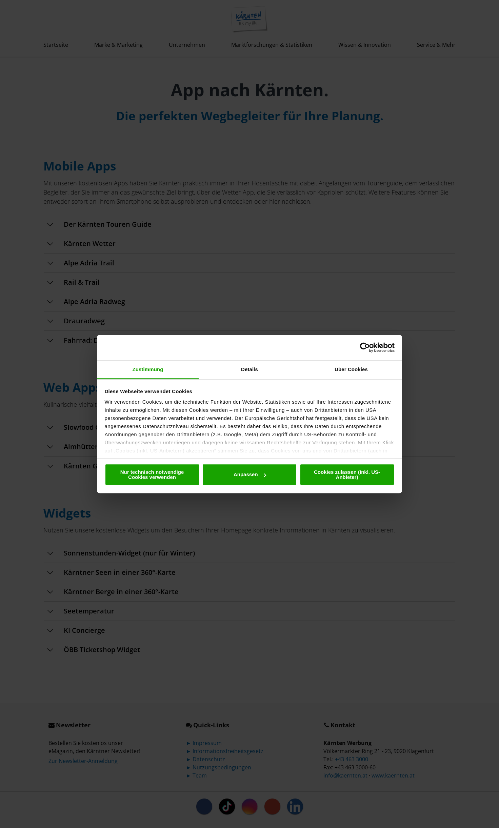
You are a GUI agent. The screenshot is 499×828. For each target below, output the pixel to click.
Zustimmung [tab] (148, 369)
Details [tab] (249, 369)
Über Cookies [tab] (351, 369)
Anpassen (250, 474)
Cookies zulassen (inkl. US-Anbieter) (347, 474)
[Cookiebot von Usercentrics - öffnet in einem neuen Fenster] (365, 347)
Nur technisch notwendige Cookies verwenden (152, 474)
